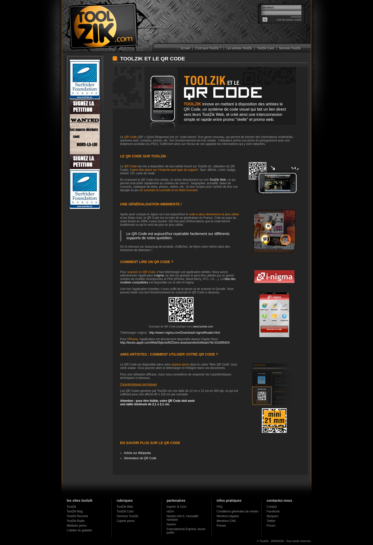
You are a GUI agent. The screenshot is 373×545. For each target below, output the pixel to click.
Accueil (185, 48)
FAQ (220, 506)
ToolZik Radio (76, 521)
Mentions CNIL (226, 521)
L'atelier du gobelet (79, 530)
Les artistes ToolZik (239, 48)
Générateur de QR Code (140, 458)
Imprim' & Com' (177, 506)
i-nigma (159, 275)
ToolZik (71, 506)
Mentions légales (228, 516)
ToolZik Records (77, 516)
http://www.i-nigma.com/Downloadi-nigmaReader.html (184, 332)
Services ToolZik (290, 48)
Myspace (273, 516)
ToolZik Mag (75, 511)
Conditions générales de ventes (237, 511)
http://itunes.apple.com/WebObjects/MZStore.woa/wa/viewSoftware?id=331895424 (175, 342)
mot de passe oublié (289, 19)
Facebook (273, 511)
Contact (272, 506)
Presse (221, 525)
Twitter (271, 521)
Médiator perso (77, 525)
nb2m (170, 511)
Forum (271, 525)
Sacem (171, 524)
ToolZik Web (213, 114)
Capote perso (126, 521)
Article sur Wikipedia (137, 453)
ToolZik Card (265, 48)
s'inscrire (296, 16)
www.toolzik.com (203, 326)
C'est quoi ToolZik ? (208, 48)
